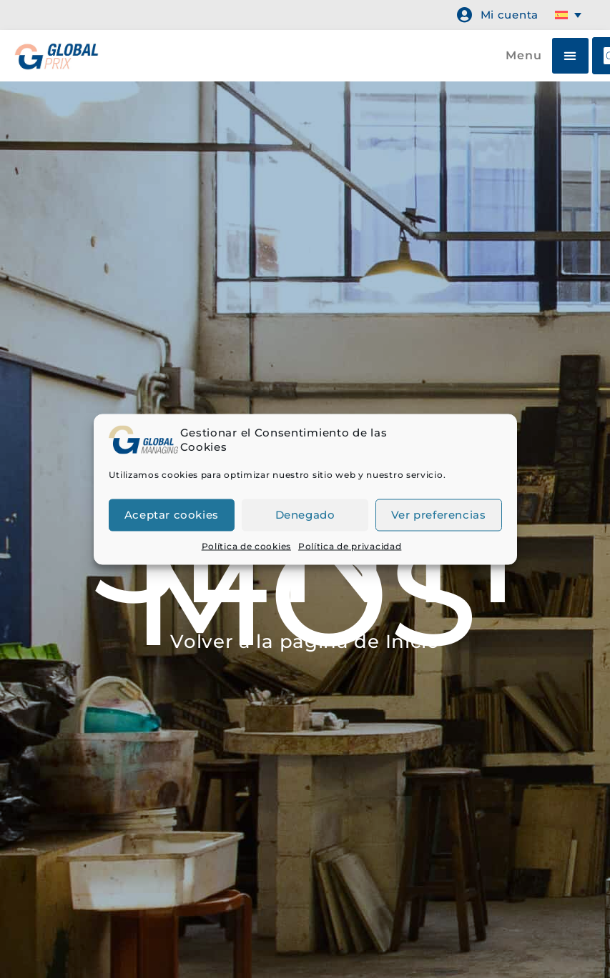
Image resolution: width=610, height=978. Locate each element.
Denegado (305, 515)
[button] (570, 56)
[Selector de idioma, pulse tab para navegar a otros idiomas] (571, 15)
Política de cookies (246, 545)
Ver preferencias (438, 515)
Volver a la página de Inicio (305, 641)
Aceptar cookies (171, 515)
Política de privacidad (349, 545)
